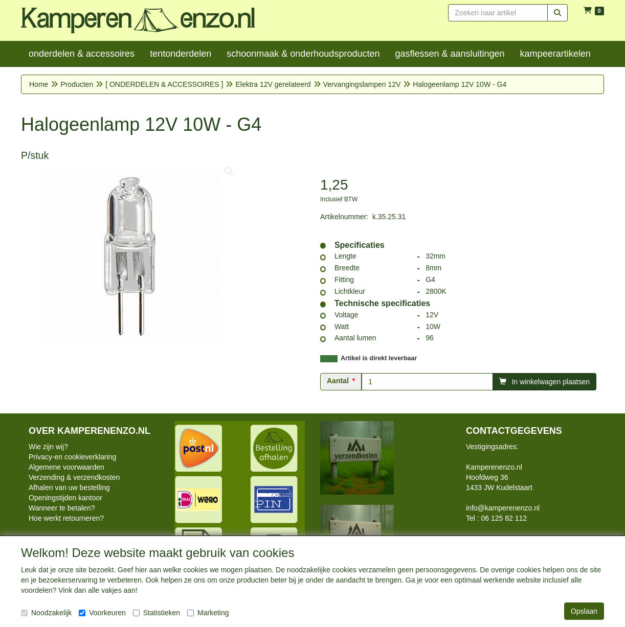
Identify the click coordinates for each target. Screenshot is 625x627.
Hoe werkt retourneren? (66, 518)
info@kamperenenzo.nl (503, 508)
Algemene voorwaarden (66, 467)
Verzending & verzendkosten (74, 477)
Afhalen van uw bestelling (69, 487)
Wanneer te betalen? (62, 508)
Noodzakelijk (46, 613)
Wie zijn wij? (48, 447)
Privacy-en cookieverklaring (72, 457)
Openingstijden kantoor (65, 498)
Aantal (338, 380)
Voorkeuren (102, 613)
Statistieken (156, 613)
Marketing (208, 613)
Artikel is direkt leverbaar (379, 358)
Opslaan (584, 611)
